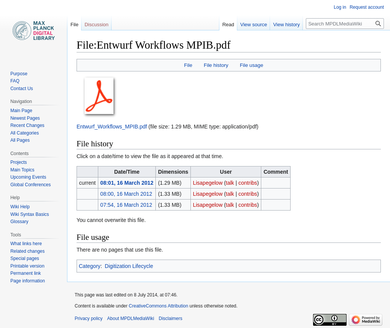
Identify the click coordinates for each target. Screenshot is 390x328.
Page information (27, 281)
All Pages (20, 140)
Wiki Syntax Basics (29, 214)
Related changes (27, 251)
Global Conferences (30, 184)
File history (216, 65)
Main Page (21, 110)
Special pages (24, 258)
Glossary (19, 221)
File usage (251, 65)
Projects (18, 162)
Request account (367, 7)
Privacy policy (88, 318)
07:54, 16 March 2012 (126, 205)
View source (253, 24)
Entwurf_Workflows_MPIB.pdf (112, 127)
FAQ (14, 81)
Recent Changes (27, 125)
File (188, 65)
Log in (340, 7)
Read (228, 24)
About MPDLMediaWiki (130, 318)
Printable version (27, 266)
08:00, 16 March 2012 (126, 194)
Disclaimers (170, 318)
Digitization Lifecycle (129, 266)
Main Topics (22, 170)
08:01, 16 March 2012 (126, 183)
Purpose (18, 73)
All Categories (24, 133)
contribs (247, 183)
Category (90, 266)
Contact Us (21, 88)
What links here (26, 243)
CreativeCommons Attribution (158, 306)
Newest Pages (25, 118)
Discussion (97, 24)
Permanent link (25, 273)
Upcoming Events (28, 177)
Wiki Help (20, 206)
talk (230, 183)
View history (286, 24)
